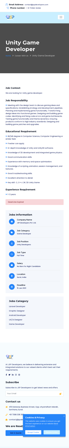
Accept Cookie (33, 432)
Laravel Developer (17, 306)
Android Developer (17, 315)
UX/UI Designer (15, 319)
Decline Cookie (52, 432)
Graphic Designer (17, 311)
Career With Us (21, 55)
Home (8, 55)
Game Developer (16, 324)
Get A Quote (15, 433)
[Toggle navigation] (61, 17)
